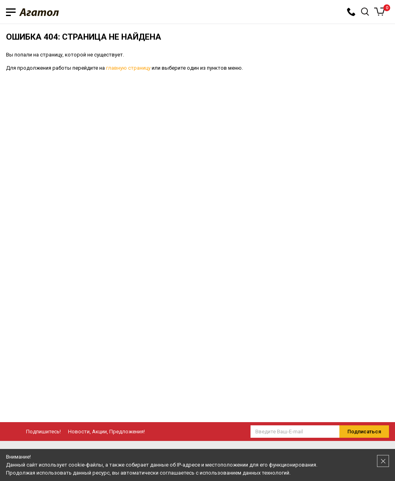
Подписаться (364, 432)
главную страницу (128, 68)
